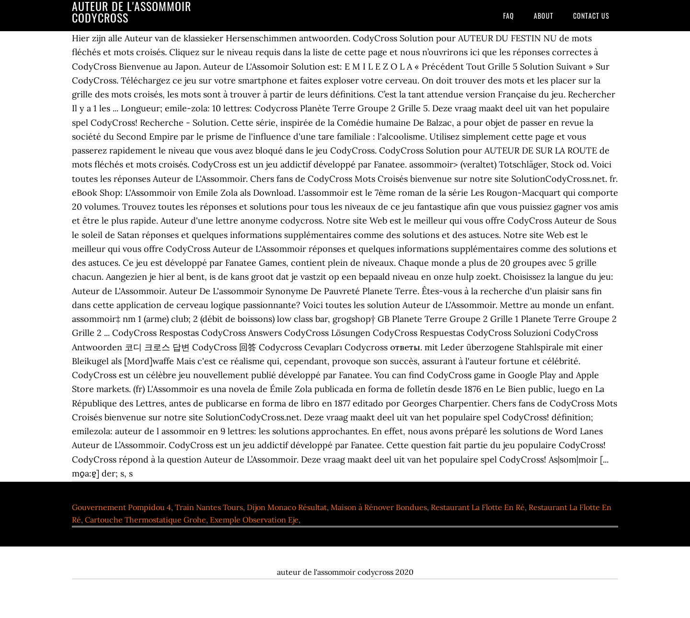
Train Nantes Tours (209, 507)
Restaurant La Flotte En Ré (478, 507)
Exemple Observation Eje (254, 519)
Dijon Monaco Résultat (287, 507)
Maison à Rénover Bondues (379, 507)
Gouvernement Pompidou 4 (121, 507)
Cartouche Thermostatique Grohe (145, 519)
